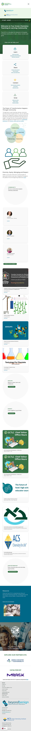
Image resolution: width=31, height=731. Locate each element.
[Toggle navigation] (28, 4)
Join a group (15, 86)
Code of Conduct (5, 689)
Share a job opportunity (15, 72)
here (25, 177)
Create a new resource (15, 69)
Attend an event (15, 87)
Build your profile (15, 100)
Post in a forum (15, 71)
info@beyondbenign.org (6, 712)
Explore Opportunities (13, 571)
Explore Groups (11, 386)
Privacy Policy (4, 690)
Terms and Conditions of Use (7, 687)
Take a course (15, 101)
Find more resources (15, 57)
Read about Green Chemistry (15, 55)
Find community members (15, 85)
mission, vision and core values (17, 121)
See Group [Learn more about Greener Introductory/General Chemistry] (5, 344)
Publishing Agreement (5, 692)
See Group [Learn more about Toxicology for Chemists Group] (5, 370)
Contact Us (4, 684)
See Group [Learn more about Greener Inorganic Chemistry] (5, 318)
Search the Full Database (8, 601)
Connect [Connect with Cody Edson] (8, 220)
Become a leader (15, 102)
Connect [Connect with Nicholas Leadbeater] (8, 238)
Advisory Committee (5, 696)
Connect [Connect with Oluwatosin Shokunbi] (8, 257)
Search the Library (15, 54)
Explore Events (11, 413)
